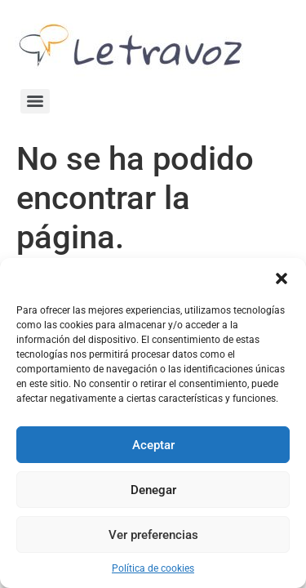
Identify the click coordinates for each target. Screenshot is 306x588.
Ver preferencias (153, 535)
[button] (281, 278)
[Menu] (35, 101)
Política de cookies (153, 568)
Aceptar (153, 445)
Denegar (153, 490)
